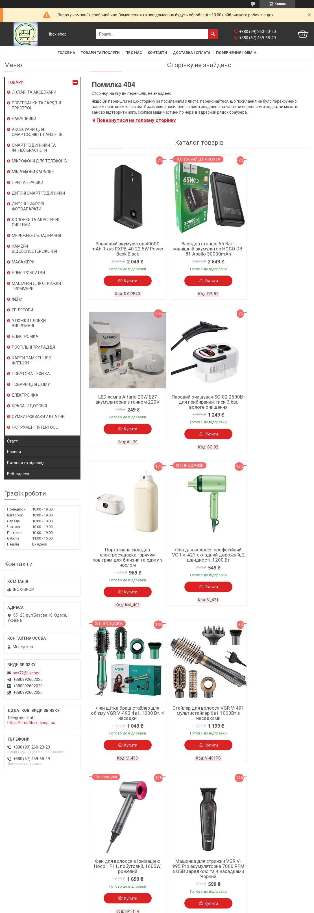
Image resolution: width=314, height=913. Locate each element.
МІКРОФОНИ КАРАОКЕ (33, 172)
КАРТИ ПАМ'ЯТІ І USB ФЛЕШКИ (31, 360)
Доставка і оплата (191, 52)
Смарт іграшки (95, 874)
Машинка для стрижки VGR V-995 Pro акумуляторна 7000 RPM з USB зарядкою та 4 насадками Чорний (124, 717)
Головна (66, 52)
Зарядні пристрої (98, 845)
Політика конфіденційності (189, 908)
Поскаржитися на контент (144, 908)
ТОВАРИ (15, 82)
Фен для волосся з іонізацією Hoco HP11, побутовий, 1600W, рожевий (274, 561)
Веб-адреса (18, 474)
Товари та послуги (100, 52)
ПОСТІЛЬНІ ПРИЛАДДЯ (33, 347)
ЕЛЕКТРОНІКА (25, 336)
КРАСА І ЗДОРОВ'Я (29, 406)
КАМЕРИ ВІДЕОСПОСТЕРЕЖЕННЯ (34, 249)
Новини (14, 452)
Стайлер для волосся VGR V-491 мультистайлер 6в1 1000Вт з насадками (199, 561)
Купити (127, 281)
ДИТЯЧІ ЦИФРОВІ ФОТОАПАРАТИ (28, 206)
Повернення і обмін (236, 52)
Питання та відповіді (26, 463)
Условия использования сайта (32, 830)
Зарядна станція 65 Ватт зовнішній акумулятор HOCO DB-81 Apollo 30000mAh (199, 248)
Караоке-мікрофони (100, 823)
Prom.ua (184, 897)
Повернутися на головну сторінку (136, 120)
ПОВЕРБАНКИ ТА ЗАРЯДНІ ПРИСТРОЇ (36, 105)
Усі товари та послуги (284, 783)
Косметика (92, 867)
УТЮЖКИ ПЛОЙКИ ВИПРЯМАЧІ (29, 323)
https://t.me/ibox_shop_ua (31, 722)
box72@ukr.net (26, 673)
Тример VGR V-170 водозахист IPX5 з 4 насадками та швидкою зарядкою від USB (199, 717)
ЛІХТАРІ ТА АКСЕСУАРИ (34, 92)
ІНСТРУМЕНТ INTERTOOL (35, 427)
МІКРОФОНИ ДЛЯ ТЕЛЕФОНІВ (39, 161)
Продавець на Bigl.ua (157, 903)
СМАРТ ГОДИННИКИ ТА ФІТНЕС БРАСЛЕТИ (34, 148)
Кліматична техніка (100, 859)
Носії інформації (97, 852)
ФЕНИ (17, 299)
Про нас (133, 52)
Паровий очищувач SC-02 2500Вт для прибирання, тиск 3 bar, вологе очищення (124, 402)
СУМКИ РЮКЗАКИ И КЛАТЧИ (38, 416)
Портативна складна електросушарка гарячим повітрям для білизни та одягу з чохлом (199, 405)
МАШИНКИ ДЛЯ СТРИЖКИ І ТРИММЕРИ (37, 286)
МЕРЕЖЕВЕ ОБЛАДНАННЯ (36, 235)
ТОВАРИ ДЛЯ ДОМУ (31, 384)
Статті (13, 441)
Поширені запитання (179, 830)
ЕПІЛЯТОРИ (22, 310)
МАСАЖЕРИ (23, 262)
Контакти (157, 52)
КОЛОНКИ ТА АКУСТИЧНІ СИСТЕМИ (35, 222)
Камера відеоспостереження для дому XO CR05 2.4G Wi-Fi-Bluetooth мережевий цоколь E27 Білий (274, 717)
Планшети (91, 837)
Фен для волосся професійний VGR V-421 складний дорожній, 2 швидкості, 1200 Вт (274, 405)
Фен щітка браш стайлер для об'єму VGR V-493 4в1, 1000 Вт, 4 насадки (124, 561)
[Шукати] (213, 34)
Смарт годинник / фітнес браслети (114, 815)
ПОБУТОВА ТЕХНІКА (31, 373)
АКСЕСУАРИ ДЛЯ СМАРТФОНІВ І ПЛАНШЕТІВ (37, 132)
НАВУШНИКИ (24, 118)
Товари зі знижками (178, 837)
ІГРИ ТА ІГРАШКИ (27, 182)
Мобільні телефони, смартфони (111, 830)
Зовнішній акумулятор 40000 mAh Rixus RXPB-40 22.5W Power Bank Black (125, 248)
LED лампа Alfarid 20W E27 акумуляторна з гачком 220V (274, 246)
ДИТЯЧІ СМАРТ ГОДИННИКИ (38, 193)
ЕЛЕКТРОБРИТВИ (28, 272)
